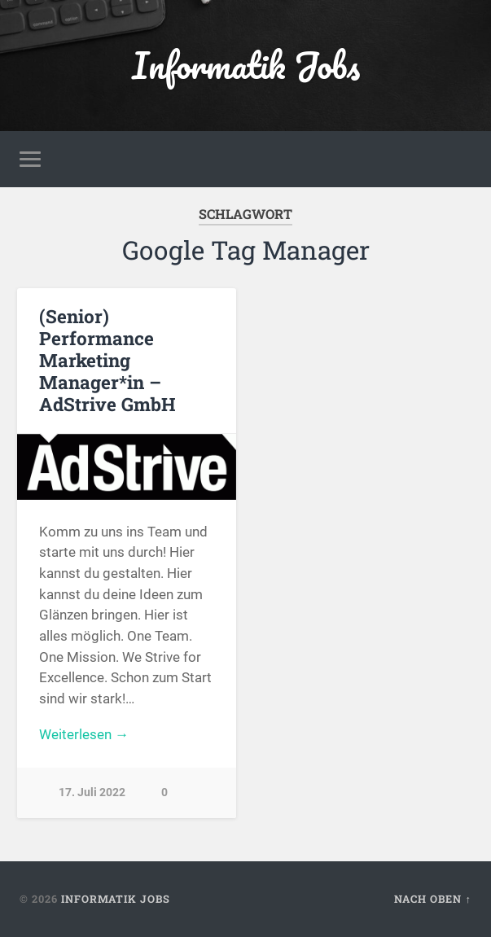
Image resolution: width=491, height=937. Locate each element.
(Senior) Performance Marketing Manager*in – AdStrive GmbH (107, 360)
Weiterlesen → (84, 734)
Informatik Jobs (246, 65)
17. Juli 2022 (92, 792)
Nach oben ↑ (432, 898)
